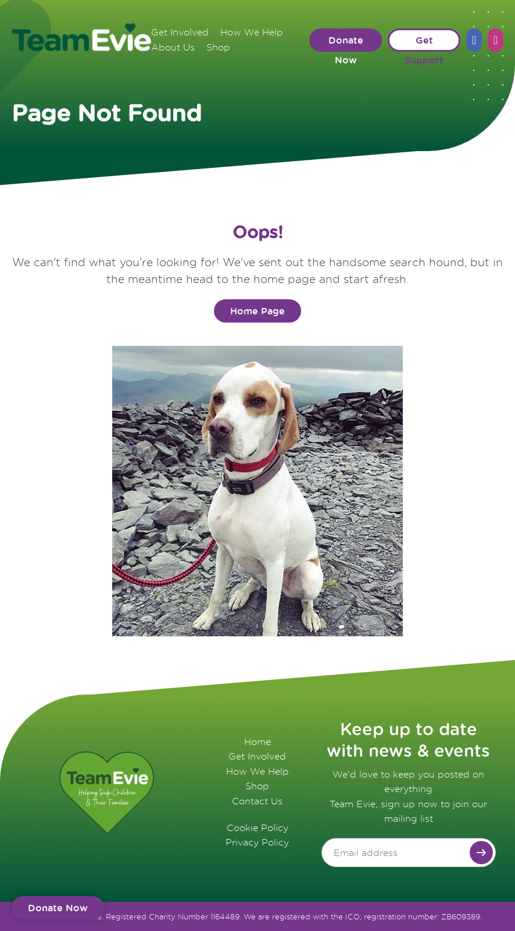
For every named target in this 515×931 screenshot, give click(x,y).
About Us (173, 47)
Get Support (424, 43)
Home (257, 741)
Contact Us (257, 801)
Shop (218, 47)
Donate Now (345, 43)
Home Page (257, 311)
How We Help (251, 32)
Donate (58, 907)
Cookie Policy (257, 827)
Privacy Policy (257, 842)
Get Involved (180, 32)
